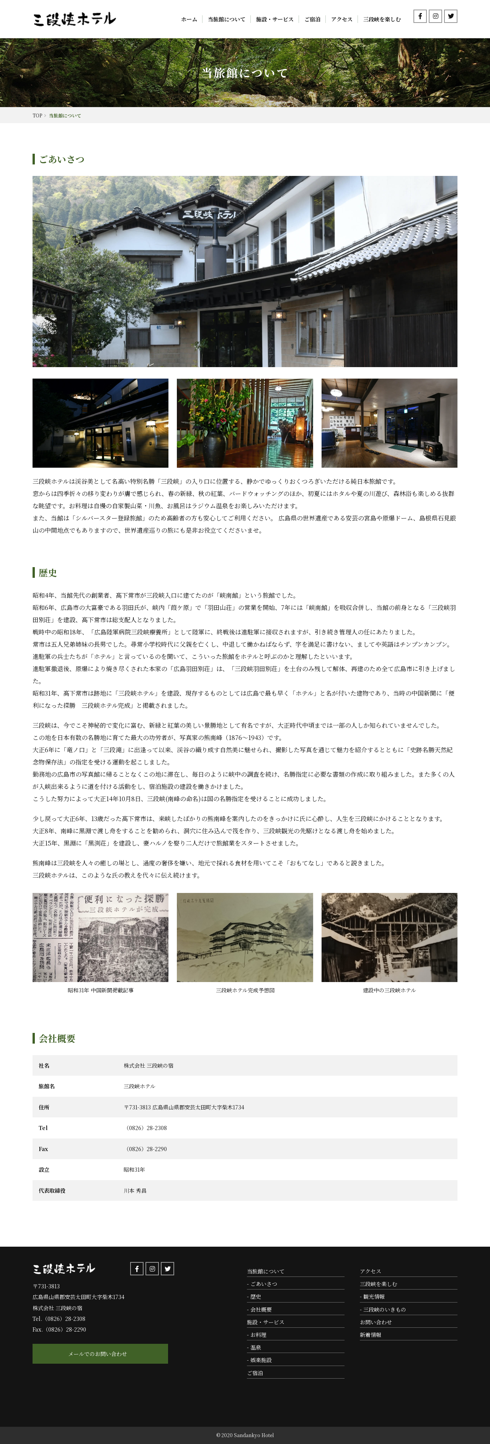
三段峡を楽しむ (382, 19)
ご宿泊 (312, 19)
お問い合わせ (376, 1322)
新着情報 (370, 1335)
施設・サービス (275, 19)
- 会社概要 (259, 1309)
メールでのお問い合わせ (76, 1354)
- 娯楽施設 (259, 1360)
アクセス (342, 19)
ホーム (189, 19)
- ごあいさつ (262, 1284)
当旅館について (226, 19)
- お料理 (256, 1335)
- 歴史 (254, 1296)
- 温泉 (254, 1347)
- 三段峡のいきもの (383, 1309)
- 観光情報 (372, 1296)
